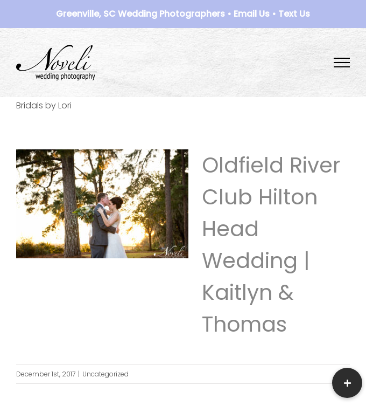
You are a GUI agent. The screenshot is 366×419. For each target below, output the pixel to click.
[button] (347, 383)
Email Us (252, 14)
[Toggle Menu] (342, 62)
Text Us (294, 14)
